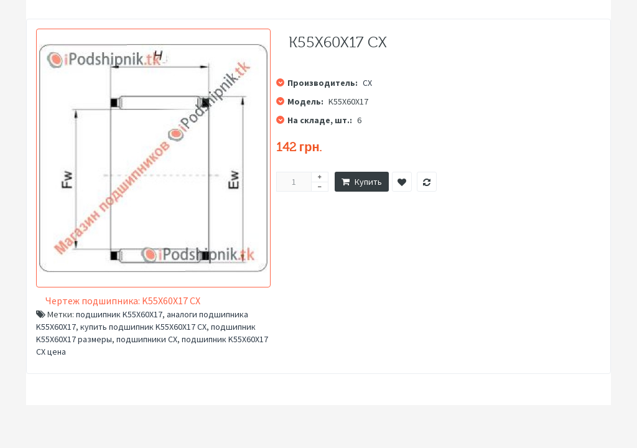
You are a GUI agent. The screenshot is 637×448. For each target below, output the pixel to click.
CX (367, 82)
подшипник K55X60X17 (119, 314)
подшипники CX (146, 339)
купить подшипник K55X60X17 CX (143, 326)
